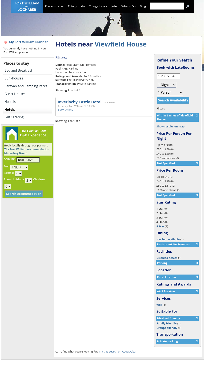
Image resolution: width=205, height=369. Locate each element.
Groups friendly (166, 328)
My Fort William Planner (28, 42)
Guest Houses (14, 94)
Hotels (9, 109)
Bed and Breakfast (18, 70)
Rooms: (9, 173)
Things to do (76, 6)
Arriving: (9, 159)
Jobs (114, 6)
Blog (143, 6)
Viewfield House (120, 44)
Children (39, 179)
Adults (19, 179)
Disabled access (167, 258)
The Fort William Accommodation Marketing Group (26, 151)
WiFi (159, 305)
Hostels (10, 102)
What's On (129, 6)
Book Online (65, 109)
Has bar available (168, 239)
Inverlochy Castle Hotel (79, 101)
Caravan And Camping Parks (25, 86)
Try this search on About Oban (118, 351)
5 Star (160, 226)
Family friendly (166, 323)
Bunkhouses (13, 78)
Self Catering (13, 117)
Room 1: (9, 179)
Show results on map (170, 126)
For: (6, 166)
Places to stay (54, 6)
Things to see (98, 6)
